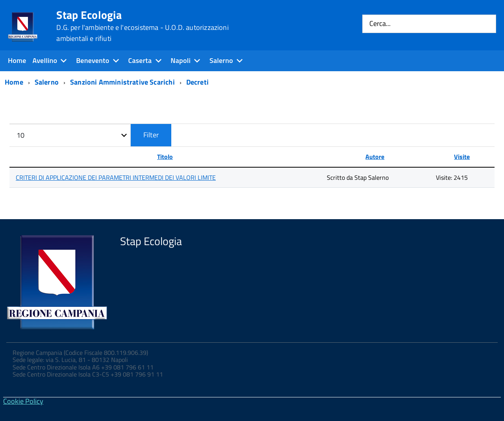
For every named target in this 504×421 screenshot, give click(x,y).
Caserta (140, 60)
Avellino (45, 60)
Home (17, 60)
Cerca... (380, 24)
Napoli (180, 60)
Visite (462, 156)
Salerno (221, 60)
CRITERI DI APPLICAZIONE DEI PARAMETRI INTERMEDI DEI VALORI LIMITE (116, 177)
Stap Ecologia (142, 25)
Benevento (92, 60)
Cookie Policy (23, 401)
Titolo (165, 156)
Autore (374, 156)
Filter (151, 134)
